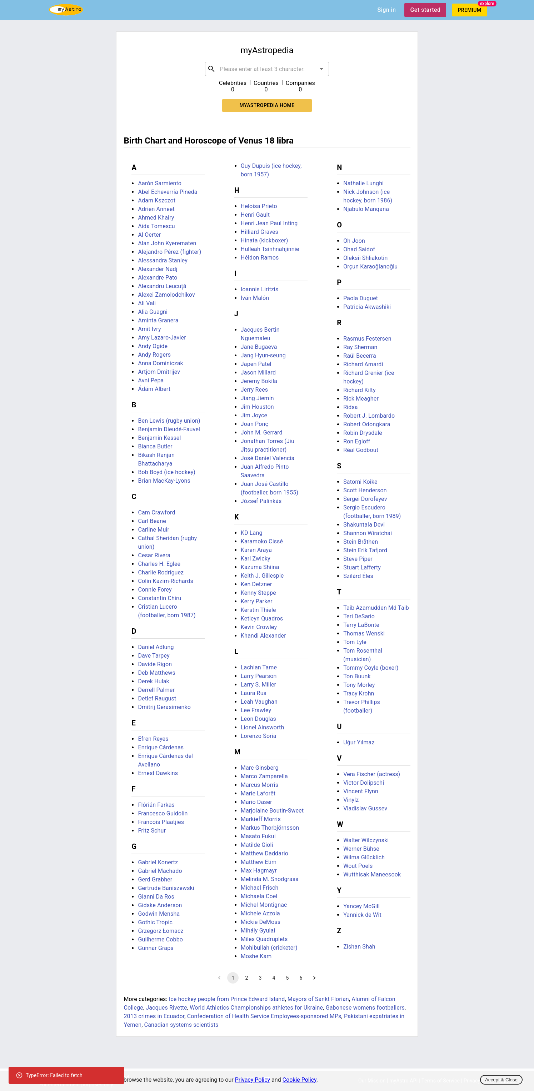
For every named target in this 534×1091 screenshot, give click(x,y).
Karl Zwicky (255, 558)
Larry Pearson (259, 676)
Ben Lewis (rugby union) (169, 420)
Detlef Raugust (157, 698)
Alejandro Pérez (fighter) (169, 251)
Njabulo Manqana (366, 209)
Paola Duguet (360, 298)
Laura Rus (253, 693)
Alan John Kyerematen (167, 243)
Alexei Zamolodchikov (166, 294)
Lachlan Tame (259, 667)
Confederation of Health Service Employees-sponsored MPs (264, 1016)
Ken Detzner (256, 584)
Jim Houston (257, 406)
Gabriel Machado (160, 871)
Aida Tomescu (156, 226)
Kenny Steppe (258, 592)
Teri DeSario (359, 616)
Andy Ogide (153, 346)
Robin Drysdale (362, 432)
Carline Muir (153, 529)
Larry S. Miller (258, 684)
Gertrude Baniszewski (166, 888)
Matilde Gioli (257, 844)
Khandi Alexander (263, 635)
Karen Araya (256, 550)
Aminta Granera (158, 320)
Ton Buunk (357, 676)
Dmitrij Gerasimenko (164, 707)
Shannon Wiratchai (367, 533)
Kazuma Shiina (260, 567)
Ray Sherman (360, 347)
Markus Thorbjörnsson (270, 827)
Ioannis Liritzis (260, 289)
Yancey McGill (361, 906)
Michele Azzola (260, 913)
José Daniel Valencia (268, 458)
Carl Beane (152, 521)
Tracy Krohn (358, 693)
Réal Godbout (360, 450)
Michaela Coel (259, 896)
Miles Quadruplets (264, 939)
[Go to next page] (314, 978)
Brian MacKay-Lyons (164, 480)
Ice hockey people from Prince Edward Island (227, 999)
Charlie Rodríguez (161, 572)
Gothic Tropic (155, 922)
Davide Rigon (155, 664)
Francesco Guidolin (163, 813)
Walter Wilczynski (366, 840)
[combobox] (267, 69)
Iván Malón (255, 298)
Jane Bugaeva (259, 346)
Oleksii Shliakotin (365, 258)
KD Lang (252, 532)
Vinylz (351, 799)
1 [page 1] (233, 978)
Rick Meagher (361, 398)
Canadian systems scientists (181, 1024)
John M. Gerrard (262, 432)
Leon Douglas (258, 718)
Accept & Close (501, 1079)
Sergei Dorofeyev (365, 499)
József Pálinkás (261, 501)
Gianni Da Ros (156, 896)
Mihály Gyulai (258, 930)
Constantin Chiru (159, 598)
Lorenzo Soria (258, 736)
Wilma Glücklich (364, 857)
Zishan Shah (359, 946)
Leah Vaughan (259, 701)
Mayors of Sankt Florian (318, 999)
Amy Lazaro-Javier (162, 337)
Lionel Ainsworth (262, 727)
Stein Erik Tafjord (365, 550)
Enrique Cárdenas (161, 747)
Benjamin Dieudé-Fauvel (169, 429)
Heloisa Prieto (259, 206)
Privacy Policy (252, 1079)
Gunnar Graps (155, 948)
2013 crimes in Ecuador (154, 1016)
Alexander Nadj (157, 269)
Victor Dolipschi (363, 782)
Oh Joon (354, 240)
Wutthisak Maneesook (372, 874)
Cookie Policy (299, 1079)
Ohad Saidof (359, 249)
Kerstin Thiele (258, 610)
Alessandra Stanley (163, 260)
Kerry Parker (257, 601)
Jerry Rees (254, 389)
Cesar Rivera (154, 555)
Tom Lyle (354, 642)
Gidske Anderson (160, 905)
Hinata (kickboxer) (264, 240)
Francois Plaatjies (161, 822)
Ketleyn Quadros (262, 618)
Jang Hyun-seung (263, 355)
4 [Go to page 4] (273, 978)
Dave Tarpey (153, 655)
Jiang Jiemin (257, 398)
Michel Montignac (264, 904)
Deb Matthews (156, 672)
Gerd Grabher (155, 879)
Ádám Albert (154, 389)
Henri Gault (255, 214)
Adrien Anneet (156, 209)
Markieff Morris (261, 819)
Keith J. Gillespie (262, 575)
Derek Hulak (153, 681)
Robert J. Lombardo (369, 415)
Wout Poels (358, 866)
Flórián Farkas (156, 804)
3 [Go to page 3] (260, 978)
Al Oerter (149, 234)
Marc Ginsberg (260, 767)
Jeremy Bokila (259, 381)
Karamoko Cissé (262, 541)
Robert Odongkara (366, 424)
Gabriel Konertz (158, 862)
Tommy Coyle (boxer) (370, 667)
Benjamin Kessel (159, 437)
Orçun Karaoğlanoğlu (370, 266)
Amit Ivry (149, 329)
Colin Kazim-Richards (165, 581)
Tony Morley (359, 685)
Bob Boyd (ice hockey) (166, 472)
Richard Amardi (363, 364)
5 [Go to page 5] (287, 978)
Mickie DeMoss (260, 922)
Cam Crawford (156, 512)
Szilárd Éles (358, 576)
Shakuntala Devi (364, 524)
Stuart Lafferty (362, 567)
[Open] (321, 69)
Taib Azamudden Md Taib (376, 607)
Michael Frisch (260, 887)
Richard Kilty (359, 390)
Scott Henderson (365, 490)
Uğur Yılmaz (358, 742)
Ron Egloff (356, 441)
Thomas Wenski (364, 633)
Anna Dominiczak (160, 363)
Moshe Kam (256, 956)
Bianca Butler (155, 446)
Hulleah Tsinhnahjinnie (270, 249)
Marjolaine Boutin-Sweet (272, 810)
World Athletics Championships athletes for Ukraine (256, 1007)
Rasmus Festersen (367, 338)
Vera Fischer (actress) (371, 774)
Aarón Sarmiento (159, 183)
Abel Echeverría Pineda (167, 191)
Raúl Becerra (359, 355)
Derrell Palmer (156, 690)
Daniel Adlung (156, 647)
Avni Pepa (151, 380)
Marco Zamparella (264, 776)
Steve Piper (358, 558)
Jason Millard (258, 372)
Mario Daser (256, 802)
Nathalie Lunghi (363, 183)
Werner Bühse (361, 848)
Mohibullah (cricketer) (269, 947)
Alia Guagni (153, 311)
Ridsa (350, 407)
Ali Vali (147, 303)
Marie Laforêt (258, 793)
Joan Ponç (254, 424)
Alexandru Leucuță (162, 286)
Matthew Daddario (264, 853)
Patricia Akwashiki (367, 306)
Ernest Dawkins (158, 773)
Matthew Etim (258, 862)
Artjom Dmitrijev (159, 371)
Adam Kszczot (156, 200)
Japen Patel (256, 364)
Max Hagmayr (259, 870)
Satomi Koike (360, 481)
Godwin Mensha (159, 913)
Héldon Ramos (260, 257)
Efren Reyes (153, 738)
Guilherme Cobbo (160, 939)
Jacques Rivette (166, 1007)
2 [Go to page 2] (246, 978)
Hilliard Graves (259, 231)
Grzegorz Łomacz (160, 930)
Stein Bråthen (360, 541)
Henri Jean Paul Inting (269, 223)
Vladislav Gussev (365, 808)
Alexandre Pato (157, 277)
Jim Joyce (254, 415)
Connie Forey (154, 589)
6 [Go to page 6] (300, 978)
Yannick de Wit (362, 914)
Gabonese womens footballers (365, 1007)
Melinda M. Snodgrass (270, 879)
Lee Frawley (256, 710)
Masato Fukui (258, 836)
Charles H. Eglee (159, 563)
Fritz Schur (152, 830)
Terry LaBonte (361, 625)
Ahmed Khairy (156, 217)
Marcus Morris (259, 784)
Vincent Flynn (360, 791)
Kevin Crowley (259, 627)
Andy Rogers (154, 354)
